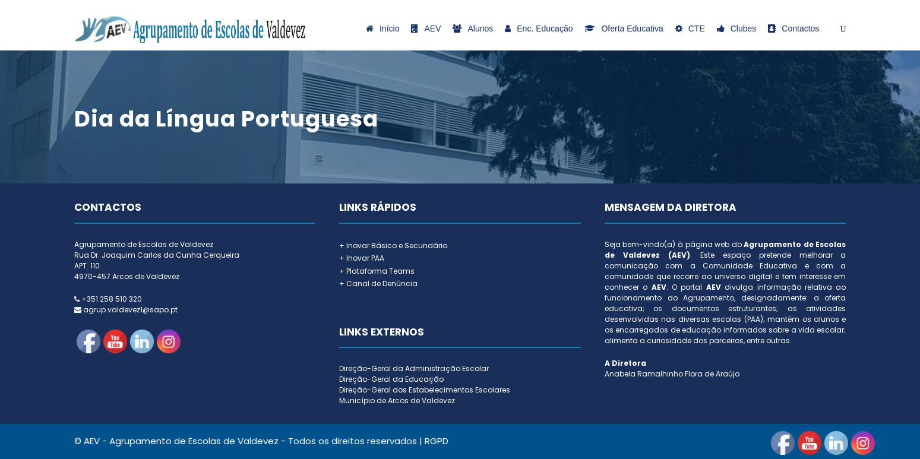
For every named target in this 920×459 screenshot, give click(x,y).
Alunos (473, 28)
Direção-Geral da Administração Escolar (414, 368)
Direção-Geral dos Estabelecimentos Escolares (424, 390)
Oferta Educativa (623, 28)
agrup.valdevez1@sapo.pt (130, 310)
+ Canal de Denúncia (378, 283)
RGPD (436, 441)
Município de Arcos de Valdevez (397, 400)
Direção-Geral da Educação (391, 379)
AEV (426, 28)
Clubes (737, 28)
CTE (690, 28)
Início (382, 28)
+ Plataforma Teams (377, 271)
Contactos (793, 28)
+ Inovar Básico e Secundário (393, 245)
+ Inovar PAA (361, 258)
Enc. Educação (539, 28)
